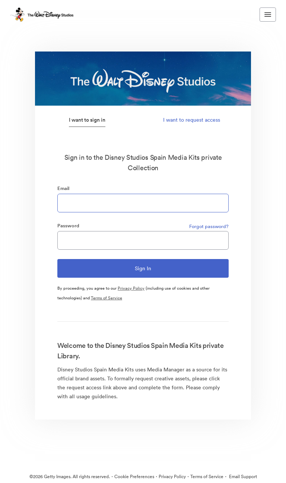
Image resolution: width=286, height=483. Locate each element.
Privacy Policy (131, 288)
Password (68, 225)
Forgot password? (209, 226)
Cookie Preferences (134, 476)
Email (63, 188)
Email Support (242, 476)
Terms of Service (106, 298)
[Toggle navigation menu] (268, 14)
